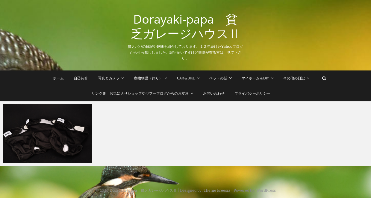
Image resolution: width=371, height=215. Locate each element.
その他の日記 (294, 78)
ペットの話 (218, 78)
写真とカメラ (108, 78)
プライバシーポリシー (252, 93)
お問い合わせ (214, 93)
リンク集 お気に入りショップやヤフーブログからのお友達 (140, 93)
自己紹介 (81, 78)
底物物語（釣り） (148, 78)
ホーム (58, 78)
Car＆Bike (186, 78)
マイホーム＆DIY (255, 78)
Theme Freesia (217, 190)
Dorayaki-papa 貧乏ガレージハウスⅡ (185, 26)
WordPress (266, 190)
